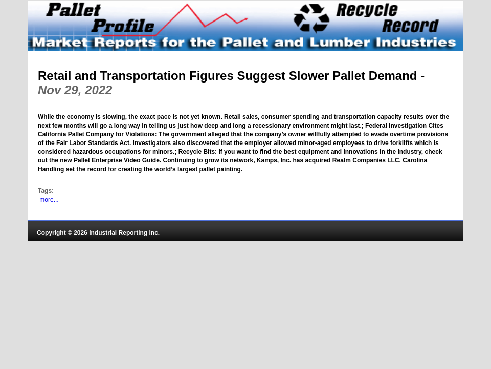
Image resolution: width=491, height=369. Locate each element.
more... (48, 199)
